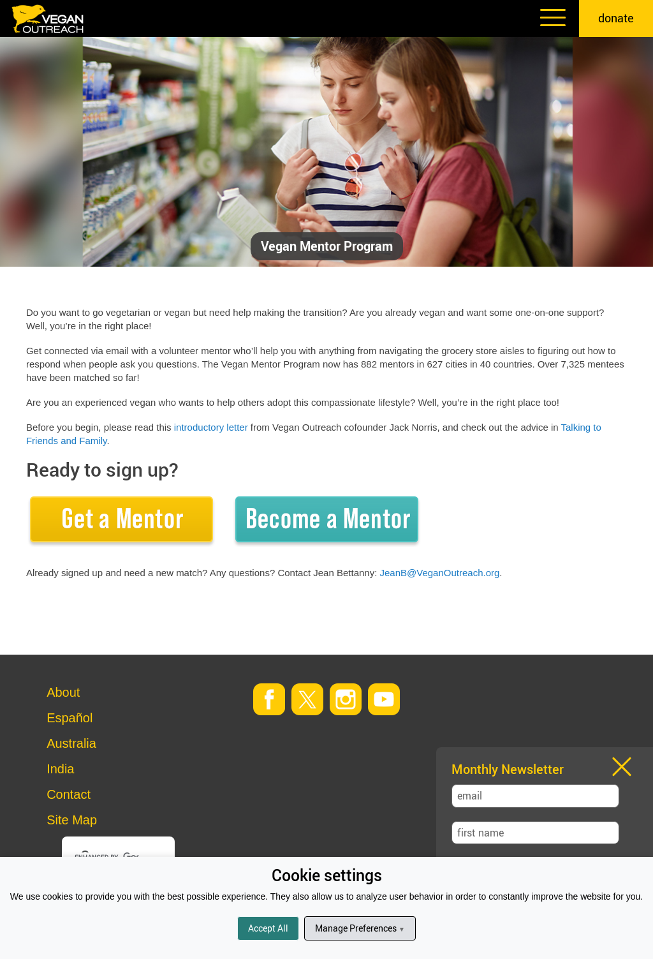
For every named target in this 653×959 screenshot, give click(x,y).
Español (69, 718)
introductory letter (211, 427)
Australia (71, 743)
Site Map (72, 820)
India (60, 769)
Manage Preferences (360, 928)
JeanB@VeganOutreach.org (440, 572)
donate (616, 18)
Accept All (268, 928)
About (63, 692)
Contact (69, 794)
